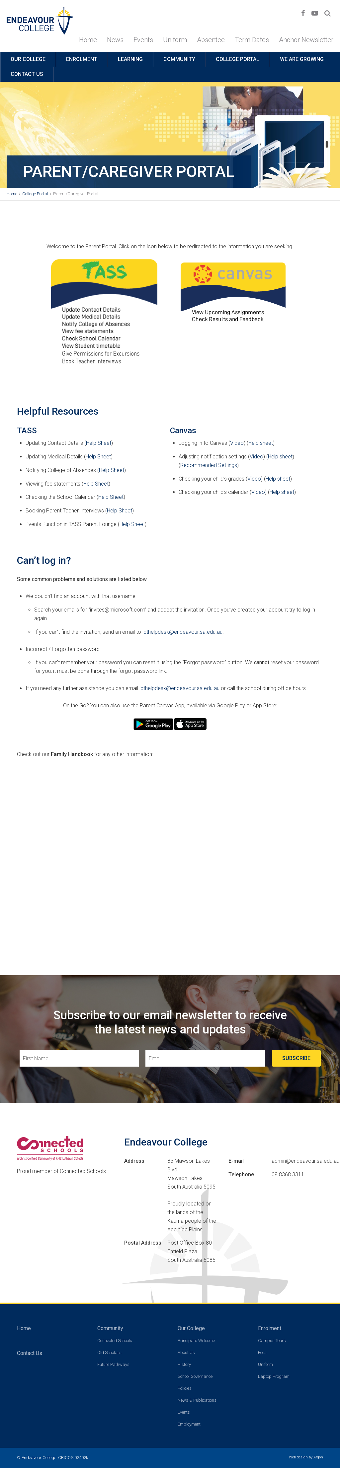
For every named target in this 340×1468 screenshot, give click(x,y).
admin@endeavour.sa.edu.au (305, 1161)
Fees (262, 1352)
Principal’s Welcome (196, 1340)
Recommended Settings (208, 465)
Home (88, 40)
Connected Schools (114, 1340)
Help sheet (260, 443)
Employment (189, 1424)
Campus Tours (272, 1340)
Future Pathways (113, 1364)
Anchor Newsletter (306, 40)
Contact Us (27, 74)
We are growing (302, 59)
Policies (185, 1388)
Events (143, 40)
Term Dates (252, 40)
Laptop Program (274, 1376)
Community (179, 59)
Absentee (211, 40)
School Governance (195, 1376)
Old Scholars (109, 1352)
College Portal (237, 59)
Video (237, 443)
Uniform (175, 40)
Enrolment (81, 59)
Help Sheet (98, 443)
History (184, 1364)
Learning (130, 59)
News (115, 40)
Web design (298, 1457)
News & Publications (197, 1400)
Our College (28, 59)
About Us (186, 1352)
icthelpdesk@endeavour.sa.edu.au (182, 632)
